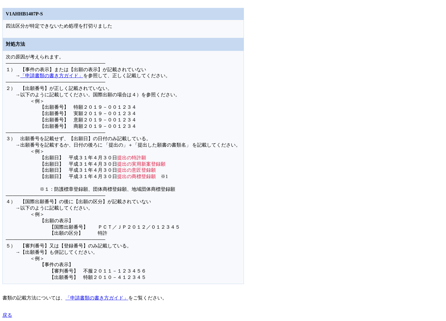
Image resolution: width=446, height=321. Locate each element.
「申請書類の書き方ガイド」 (51, 75)
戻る (7, 315)
